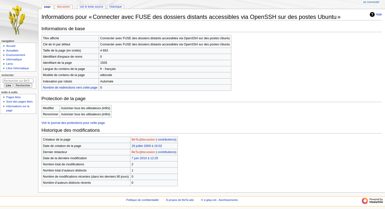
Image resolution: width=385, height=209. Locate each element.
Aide (375, 14)
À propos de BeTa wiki (180, 199)
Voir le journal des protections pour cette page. (73, 123)
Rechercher (7, 75)
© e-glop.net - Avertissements (219, 199)
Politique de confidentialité (142, 199)
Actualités (12, 50)
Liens (9, 63)
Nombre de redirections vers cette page (70, 87)
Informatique (14, 59)
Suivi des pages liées (19, 101)
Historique (116, 6)
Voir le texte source (91, 6)
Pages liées (13, 97)
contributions (166, 139)
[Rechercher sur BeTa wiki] (18, 80)
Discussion (63, 6)
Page (47, 6)
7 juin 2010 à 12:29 (145, 158)
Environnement (15, 54)
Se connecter (371, 1)
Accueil (10, 45)
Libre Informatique (17, 68)
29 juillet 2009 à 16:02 (147, 146)
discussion (147, 139)
